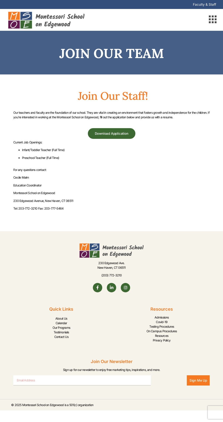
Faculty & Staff (204, 4)
